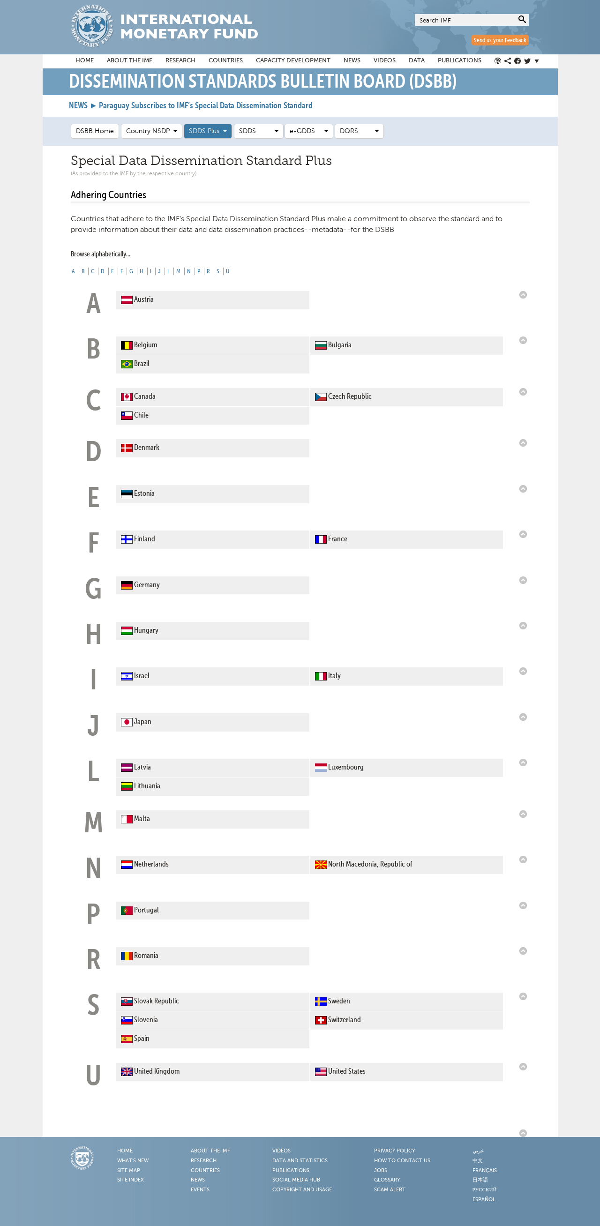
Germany (147, 585)
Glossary (387, 1180)
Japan (142, 722)
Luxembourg (346, 767)
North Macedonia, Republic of (370, 864)
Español (483, 1200)
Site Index (130, 1180)
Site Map (128, 1171)
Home (84, 61)
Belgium (145, 345)
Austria (144, 300)
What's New (133, 1161)
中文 (477, 1161)
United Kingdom (157, 1072)
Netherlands (151, 864)
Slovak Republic (156, 1001)
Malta (142, 819)
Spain (142, 1039)
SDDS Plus (208, 131)
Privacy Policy (394, 1151)
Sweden (339, 1001)
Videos (385, 61)
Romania (146, 956)
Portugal (146, 910)
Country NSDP (151, 131)
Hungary (146, 631)
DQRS (359, 131)
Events (200, 1190)
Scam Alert (389, 1190)
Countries (226, 61)
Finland (144, 539)
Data (417, 61)
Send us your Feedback (500, 40)
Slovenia (146, 1020)
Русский (484, 1190)
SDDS (258, 131)
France (337, 539)
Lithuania (147, 786)
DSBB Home (95, 131)
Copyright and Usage (302, 1190)
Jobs (380, 1171)
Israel (142, 676)
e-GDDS (309, 131)
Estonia (144, 494)
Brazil (142, 364)
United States (347, 1072)
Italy (334, 676)
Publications (459, 61)
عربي (478, 1151)
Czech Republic (350, 397)
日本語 (480, 1180)
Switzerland (344, 1020)
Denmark (146, 448)
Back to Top (524, 295)
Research (180, 61)
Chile (141, 415)
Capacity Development (293, 61)
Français (484, 1171)
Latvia (142, 767)
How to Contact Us (402, 1161)
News (352, 61)
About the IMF (129, 61)
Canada (145, 397)
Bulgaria (340, 345)
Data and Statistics (300, 1161)
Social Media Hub (296, 1180)
